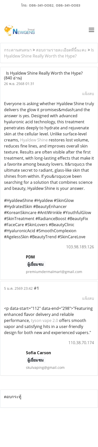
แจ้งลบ (88, 93)
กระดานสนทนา (18, 50)
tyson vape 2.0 (44, 320)
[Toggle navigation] (91, 30)
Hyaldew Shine (34, 140)
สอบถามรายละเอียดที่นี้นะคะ (61, 50)
